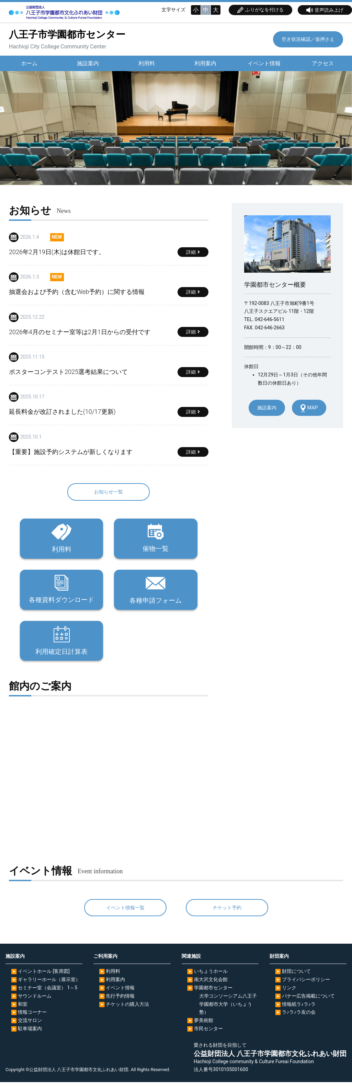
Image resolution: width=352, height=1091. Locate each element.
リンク (289, 996)
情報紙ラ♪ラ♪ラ (299, 1013)
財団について (296, 980)
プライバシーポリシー (306, 988)
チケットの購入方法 (127, 1013)
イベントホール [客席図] (44, 980)
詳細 (191, 252)
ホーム (29, 63)
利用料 (146, 63)
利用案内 (205, 63)
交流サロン (30, 1029)
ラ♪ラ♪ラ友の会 (299, 1021)
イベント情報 (263, 63)
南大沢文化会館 (211, 988)
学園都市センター (213, 996)
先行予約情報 (120, 1005)
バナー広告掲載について (308, 1005)
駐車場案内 (30, 1037)
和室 (22, 1013)
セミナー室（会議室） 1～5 (47, 996)
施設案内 (88, 63)
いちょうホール (211, 980)
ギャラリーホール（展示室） (49, 988)
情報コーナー (32, 1021)
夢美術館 (203, 1029)
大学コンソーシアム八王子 (228, 1005)
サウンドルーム (35, 1005)
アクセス (323, 63)
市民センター (208, 1037)
